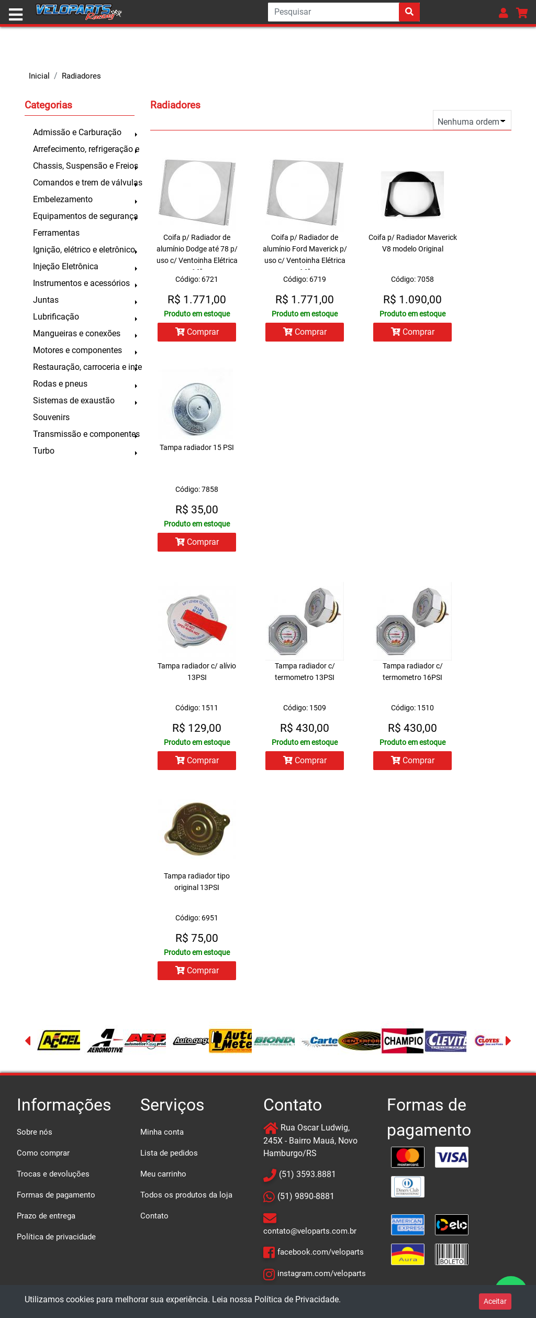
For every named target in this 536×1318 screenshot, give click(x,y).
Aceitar (495, 1301)
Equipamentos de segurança (84, 216)
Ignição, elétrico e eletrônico (84, 250)
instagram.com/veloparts (321, 1273)
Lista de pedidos (169, 1153)
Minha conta (162, 1132)
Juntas (46, 300)
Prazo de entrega (46, 1216)
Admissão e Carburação (77, 132)
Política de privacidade (56, 1237)
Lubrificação (56, 317)
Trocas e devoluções (53, 1174)
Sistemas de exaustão (74, 400)
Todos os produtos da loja (186, 1195)
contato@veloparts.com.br (309, 1231)
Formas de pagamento (56, 1195)
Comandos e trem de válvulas (84, 183)
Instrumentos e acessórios (81, 283)
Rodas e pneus (60, 384)
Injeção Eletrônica (65, 266)
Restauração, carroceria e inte (84, 367)
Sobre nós (34, 1132)
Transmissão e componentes (84, 434)
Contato (154, 1216)
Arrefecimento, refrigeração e (84, 149)
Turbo (43, 451)
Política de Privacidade (296, 1299)
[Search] (344, 12)
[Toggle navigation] (15, 14)
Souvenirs (51, 417)
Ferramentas (56, 233)
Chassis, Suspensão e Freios (84, 166)
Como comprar (43, 1153)
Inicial (39, 76)
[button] (503, 13)
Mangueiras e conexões (76, 333)
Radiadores (81, 76)
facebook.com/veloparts (320, 1252)
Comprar (197, 332)
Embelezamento (63, 199)
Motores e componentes (77, 350)
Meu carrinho (163, 1174)
